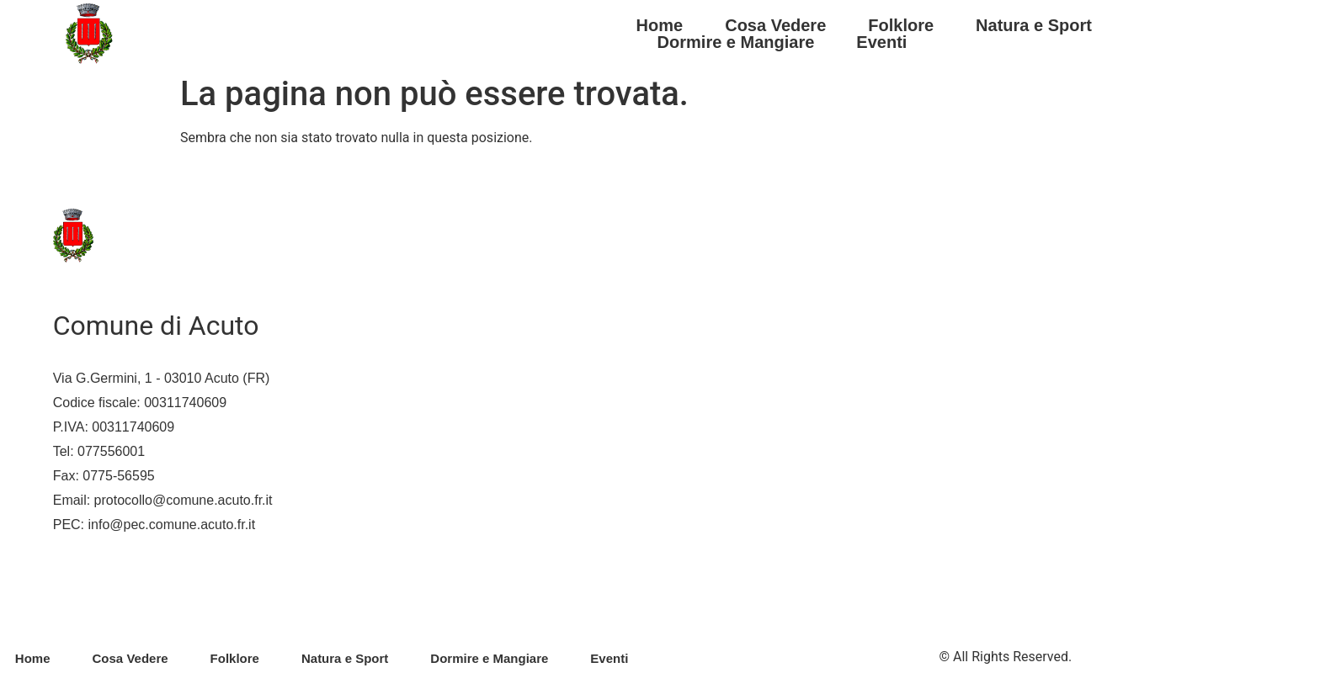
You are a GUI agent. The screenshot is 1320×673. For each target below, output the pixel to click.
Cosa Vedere (775, 25)
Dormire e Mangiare (736, 42)
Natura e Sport (1034, 25)
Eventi (881, 42)
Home (660, 25)
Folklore (901, 25)
